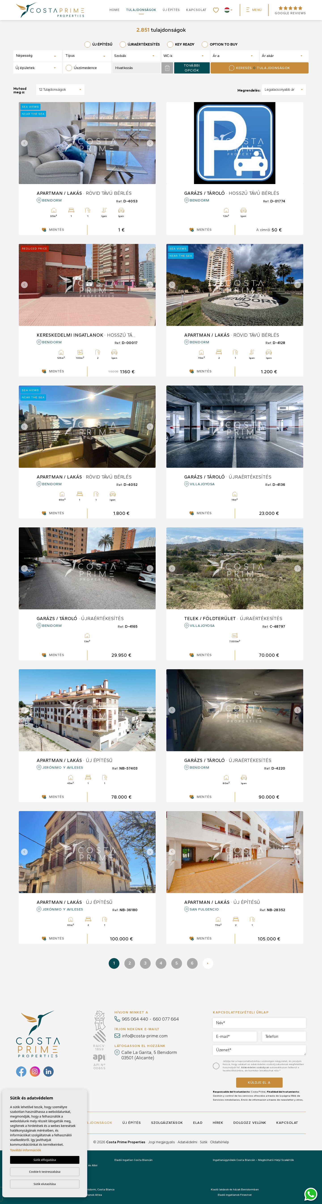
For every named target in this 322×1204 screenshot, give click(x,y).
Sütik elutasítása (45, 1184)
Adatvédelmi (187, 1142)
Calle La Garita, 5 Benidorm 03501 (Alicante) (149, 1055)
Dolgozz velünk (249, 1123)
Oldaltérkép (219, 1142)
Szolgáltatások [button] (167, 1123)
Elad (198, 1123)
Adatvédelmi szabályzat (255, 1067)
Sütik (204, 1142)
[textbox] (31, 56)
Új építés (171, 10)
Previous (23, 143)
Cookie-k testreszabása (44, 1172)
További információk (25, 1150)
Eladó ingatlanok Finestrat (235, 1194)
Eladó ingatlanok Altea (87, 1194)
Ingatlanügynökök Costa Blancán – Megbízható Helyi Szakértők (253, 1160)
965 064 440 (135, 1019)
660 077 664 (166, 1019)
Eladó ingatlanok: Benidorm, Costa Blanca (87, 1189)
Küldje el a (259, 1082)
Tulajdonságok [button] (141, 10)
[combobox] (37, 56)
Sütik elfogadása (45, 1160)
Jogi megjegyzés (161, 1142)
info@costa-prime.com (145, 1035)
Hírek (218, 1123)
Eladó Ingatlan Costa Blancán (133, 1160)
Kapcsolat (196, 10)
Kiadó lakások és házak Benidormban (235, 1189)
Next (151, 143)
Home (115, 10)
